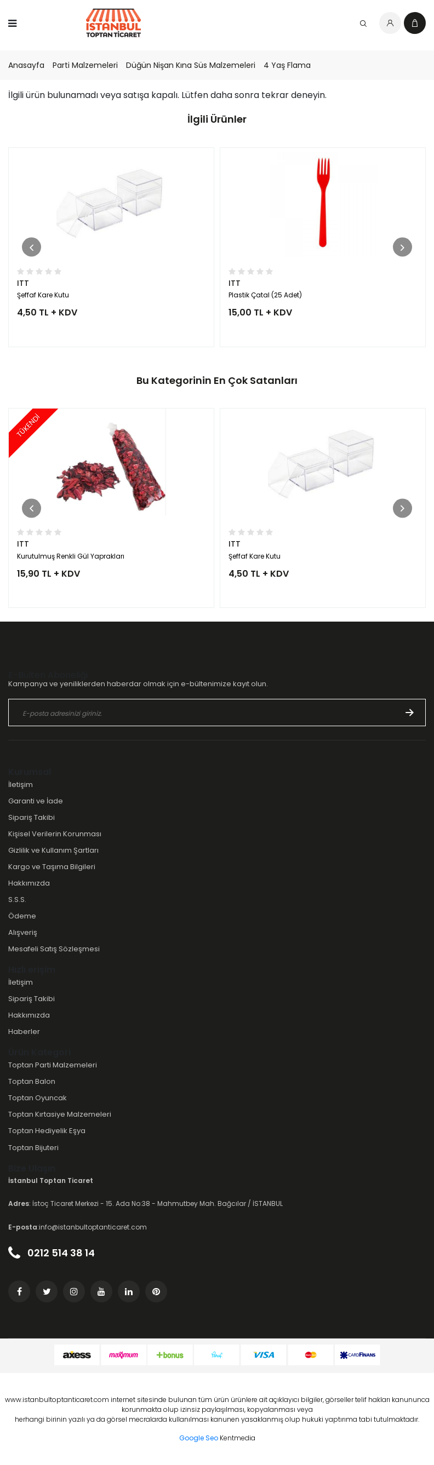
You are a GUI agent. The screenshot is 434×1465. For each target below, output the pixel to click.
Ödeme (22, 916)
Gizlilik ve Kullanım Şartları (53, 850)
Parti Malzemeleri (85, 65)
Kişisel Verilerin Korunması (54, 834)
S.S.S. (17, 899)
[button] (31, 247)
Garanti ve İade (35, 801)
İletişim (20, 784)
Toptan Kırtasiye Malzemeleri (59, 1114)
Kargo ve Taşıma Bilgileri (51, 866)
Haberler (24, 1031)
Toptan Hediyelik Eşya (46, 1130)
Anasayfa (26, 65)
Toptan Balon (31, 1081)
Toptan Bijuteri (33, 1147)
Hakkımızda (29, 883)
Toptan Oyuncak (37, 1098)
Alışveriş (22, 932)
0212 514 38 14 (51, 1253)
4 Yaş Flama (287, 65)
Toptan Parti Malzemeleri (52, 1065)
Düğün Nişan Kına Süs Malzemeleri (190, 65)
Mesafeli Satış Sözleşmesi (54, 949)
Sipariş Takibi (31, 817)
